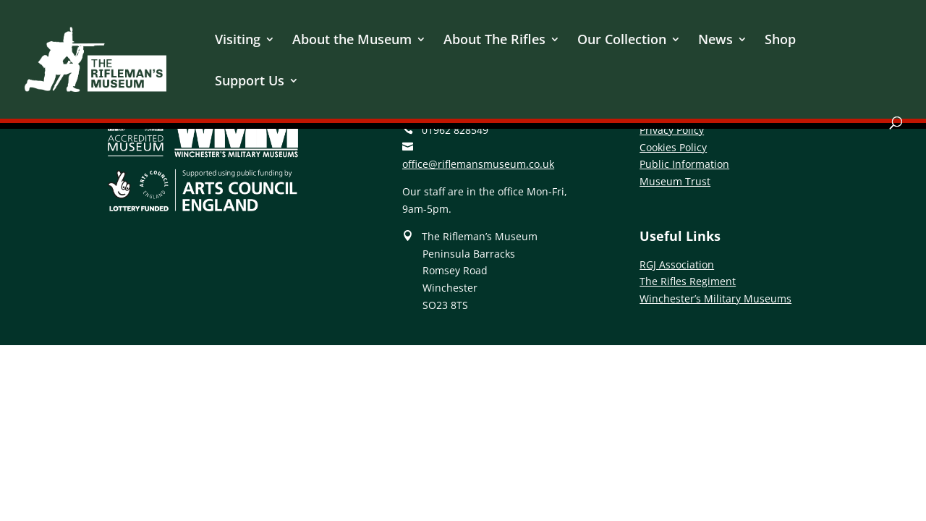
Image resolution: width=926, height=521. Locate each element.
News (715, 41)
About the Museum (352, 41)
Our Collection (621, 41)
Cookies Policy (673, 147)
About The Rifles (494, 41)
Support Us (249, 82)
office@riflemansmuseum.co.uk (478, 164)
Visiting (237, 41)
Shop (780, 41)
